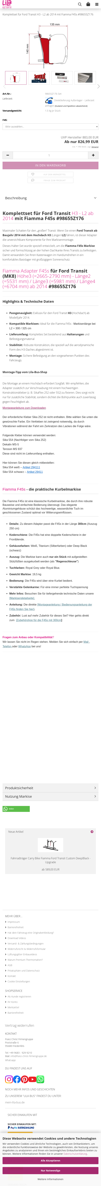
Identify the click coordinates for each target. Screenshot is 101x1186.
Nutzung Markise (18, 796)
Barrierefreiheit (16, 927)
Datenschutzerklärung (75, 1153)
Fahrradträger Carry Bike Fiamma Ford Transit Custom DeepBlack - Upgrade (50, 860)
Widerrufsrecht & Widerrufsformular (27, 949)
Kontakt (12, 976)
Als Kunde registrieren (19, 996)
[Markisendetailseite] (21, 598)
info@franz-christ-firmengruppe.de (29, 1056)
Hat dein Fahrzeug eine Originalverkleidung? (31, 932)
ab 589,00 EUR (51, 869)
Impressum (14, 921)
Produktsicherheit (19, 788)
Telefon (7, 646)
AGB (10, 965)
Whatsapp (10, 1060)
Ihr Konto (13, 1002)
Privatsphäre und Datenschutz (24, 970)
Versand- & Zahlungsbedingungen (26, 943)
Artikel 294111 (31, 467)
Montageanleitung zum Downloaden (24, 407)
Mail (86, 641)
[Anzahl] (50, 155)
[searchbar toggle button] (79, 4)
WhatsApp (24, 646)
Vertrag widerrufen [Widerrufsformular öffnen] (19, 1025)
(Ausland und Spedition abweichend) (71, 106)
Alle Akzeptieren (50, 1160)
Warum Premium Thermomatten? (25, 959)
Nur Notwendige (50, 1170)
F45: (5, 120)
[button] (97, 86)
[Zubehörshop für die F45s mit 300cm (38, 620)
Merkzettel (13, 1007)
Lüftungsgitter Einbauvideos (22, 954)
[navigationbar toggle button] (96, 4)
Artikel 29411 (35, 471)
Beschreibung (16, 198)
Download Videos (17, 938)
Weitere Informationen (50, 1179)
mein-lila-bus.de (15, 1102)
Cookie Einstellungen (19, 981)
